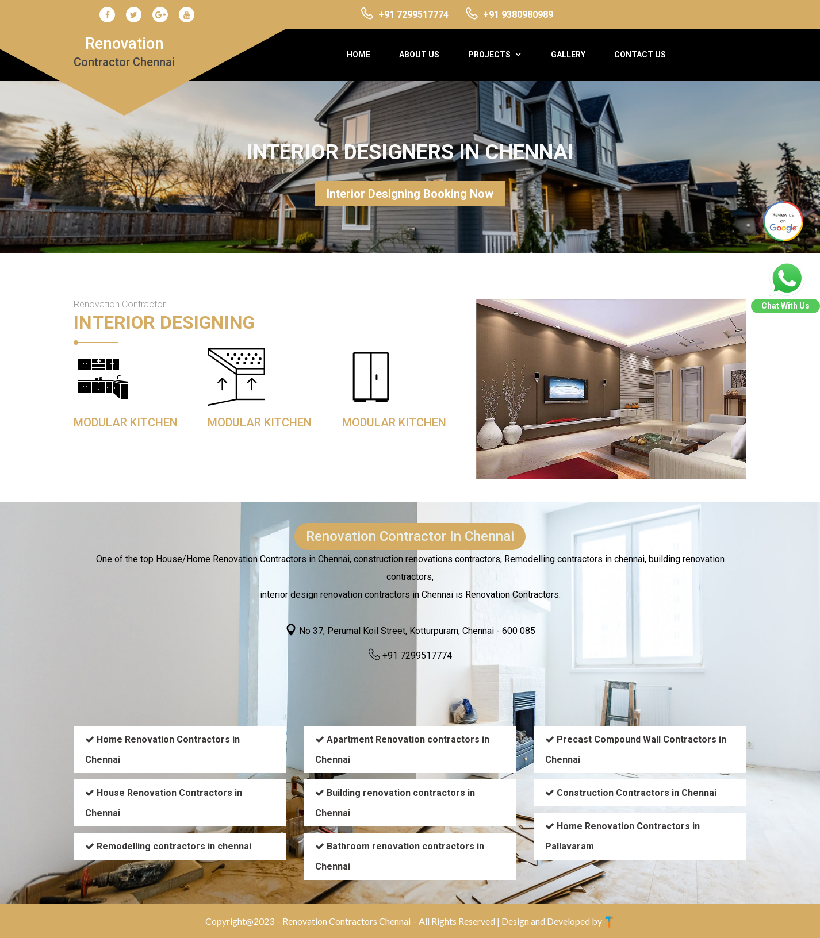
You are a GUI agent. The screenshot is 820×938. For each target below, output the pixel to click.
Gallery (568, 54)
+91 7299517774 (417, 655)
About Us (419, 54)
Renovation (124, 51)
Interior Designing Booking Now (410, 194)
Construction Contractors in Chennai (636, 792)
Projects (489, 54)
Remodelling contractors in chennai (174, 846)
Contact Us (640, 54)
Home (358, 54)
